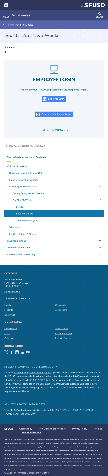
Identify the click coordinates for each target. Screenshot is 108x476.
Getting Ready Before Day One (28, 193)
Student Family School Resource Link (32, 372)
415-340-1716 (36, 379)
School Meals (61, 328)
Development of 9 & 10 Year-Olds (26, 172)
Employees (9, 314)
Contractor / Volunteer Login (53, 114)
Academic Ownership (18, 247)
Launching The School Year (22, 186)
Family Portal (10, 328)
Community (60, 305)
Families (8, 305)
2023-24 (67, 409)
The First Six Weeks (20, 24)
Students (8, 309)
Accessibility (25, 428)
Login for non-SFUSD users (54, 130)
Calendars (9, 338)
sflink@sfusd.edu (14, 379)
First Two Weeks (24, 213)
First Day (20, 206)
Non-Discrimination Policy (52, 428)
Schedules (14, 227)
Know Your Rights (63, 333)
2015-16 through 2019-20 (21, 413)
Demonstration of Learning (21, 254)
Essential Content (16, 240)
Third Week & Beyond (27, 220)
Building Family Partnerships (23, 179)
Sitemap (97, 428)
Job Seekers (61, 309)
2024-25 (55, 409)
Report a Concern (63, 338)
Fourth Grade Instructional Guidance (26, 157)
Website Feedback (32, 432)
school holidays (89, 383)
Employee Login (53, 99)
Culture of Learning (17, 166)
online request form (45, 383)
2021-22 (90, 409)
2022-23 (78, 409)
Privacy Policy (79, 428)
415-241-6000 (12, 285)
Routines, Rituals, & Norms (22, 234)
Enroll (7, 333)
